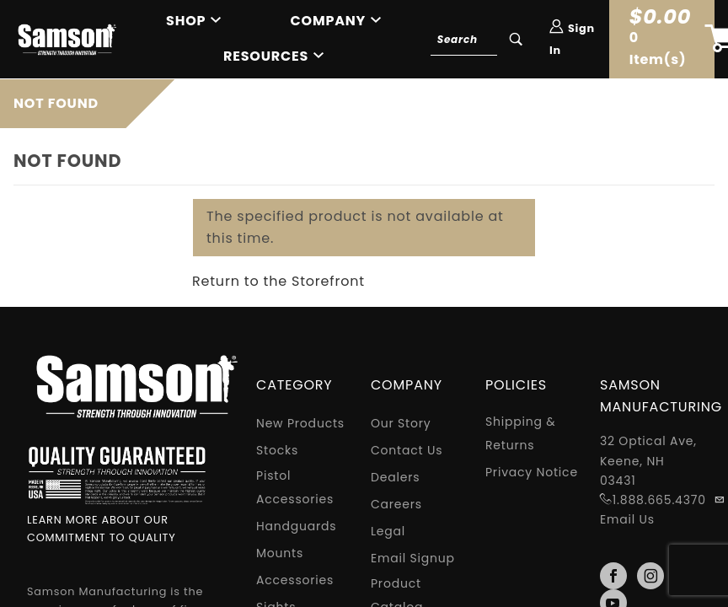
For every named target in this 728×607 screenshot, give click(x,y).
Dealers (395, 477)
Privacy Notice (531, 472)
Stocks (277, 450)
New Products (300, 423)
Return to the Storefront (278, 281)
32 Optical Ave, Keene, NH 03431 (648, 460)
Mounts (279, 553)
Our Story (401, 423)
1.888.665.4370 (659, 500)
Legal (388, 531)
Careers (396, 504)
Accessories (295, 580)
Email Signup (413, 558)
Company (329, 20)
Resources (265, 56)
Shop (186, 20)
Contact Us (406, 450)
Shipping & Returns (520, 433)
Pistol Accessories (295, 487)
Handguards (296, 526)
